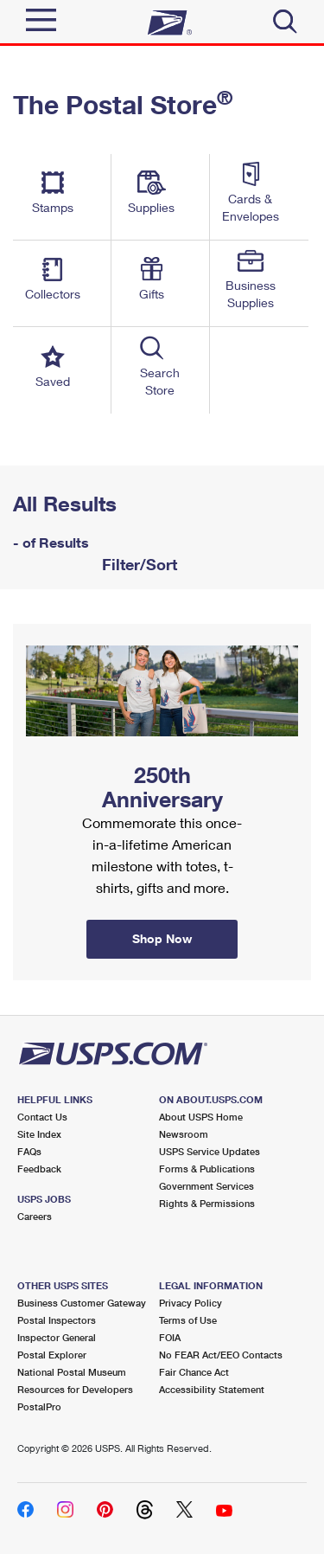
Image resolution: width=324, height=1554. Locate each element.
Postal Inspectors (56, 1320)
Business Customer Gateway (81, 1302)
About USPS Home (201, 1116)
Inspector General (56, 1337)
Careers (34, 1216)
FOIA (170, 1337)
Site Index (39, 1134)
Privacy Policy (190, 1302)
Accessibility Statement (211, 1389)
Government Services (206, 1185)
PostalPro (39, 1406)
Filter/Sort (137, 564)
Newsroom (183, 1134)
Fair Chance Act (194, 1371)
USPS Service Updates (209, 1151)
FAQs (29, 1151)
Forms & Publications (207, 1168)
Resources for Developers (75, 1389)
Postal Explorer (51, 1354)
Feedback (39, 1168)
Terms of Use (188, 1320)
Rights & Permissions (207, 1203)
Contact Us (42, 1116)
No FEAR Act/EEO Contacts (221, 1354)
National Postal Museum (71, 1371)
